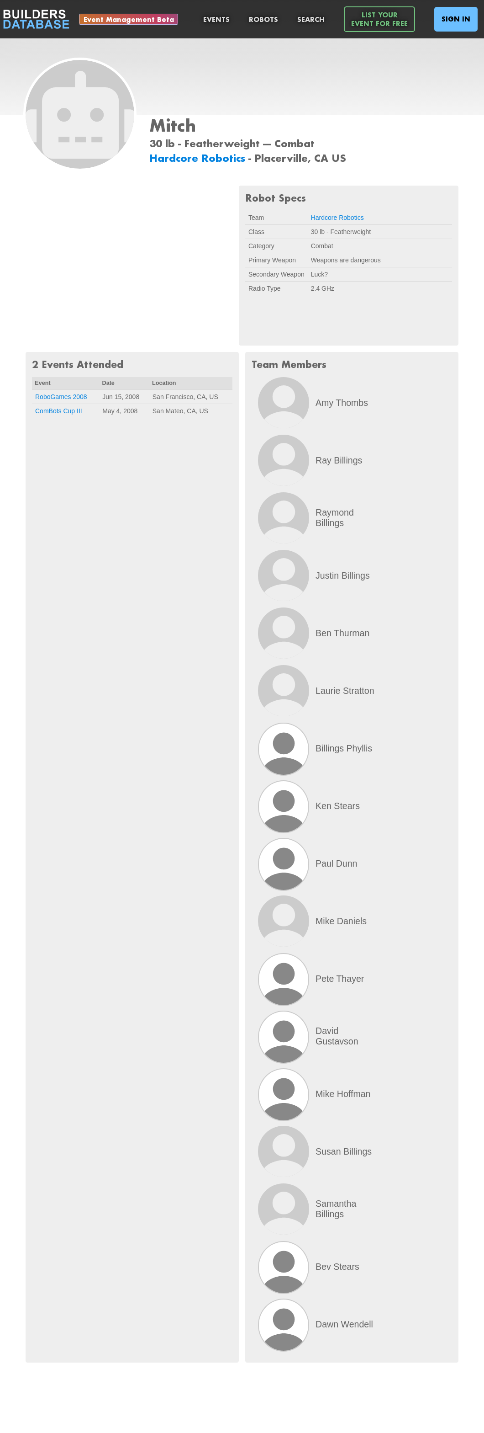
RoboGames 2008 (61, 396)
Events (216, 19)
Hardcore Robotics (198, 158)
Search (311, 19)
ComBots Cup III (58, 411)
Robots (263, 19)
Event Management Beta (129, 19)
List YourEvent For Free (379, 19)
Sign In (456, 19)
